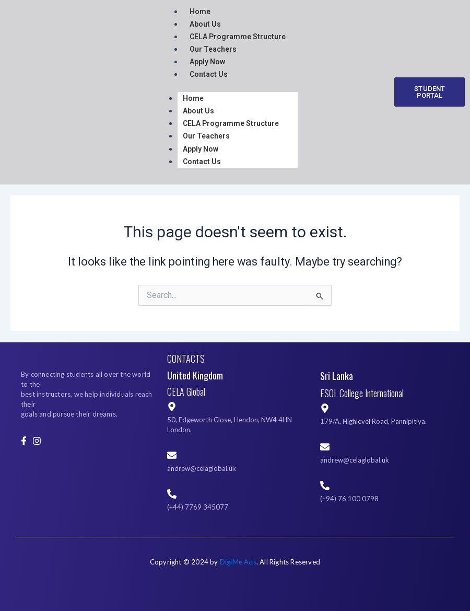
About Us (205, 24)
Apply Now (207, 61)
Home (193, 98)
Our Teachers (213, 49)
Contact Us (209, 74)
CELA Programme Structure (238, 36)
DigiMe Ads (238, 562)
